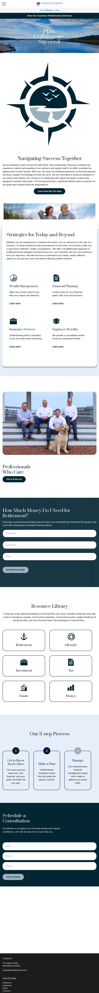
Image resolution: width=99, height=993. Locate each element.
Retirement (7, 983)
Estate (5, 988)
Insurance (6, 991)
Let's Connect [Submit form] (13, 877)
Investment (7, 985)
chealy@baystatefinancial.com (15, 970)
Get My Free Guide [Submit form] (15, 570)
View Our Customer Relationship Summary (49, 16)
